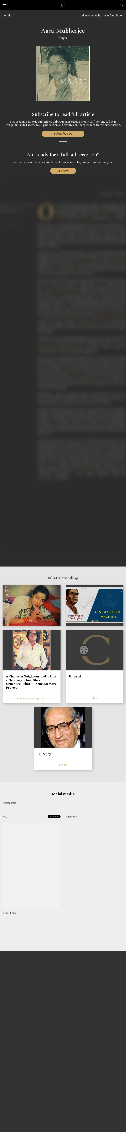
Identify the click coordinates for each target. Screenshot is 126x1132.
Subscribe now (63, 133)
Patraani (75, 676)
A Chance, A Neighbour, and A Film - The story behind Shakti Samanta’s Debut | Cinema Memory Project (31, 682)
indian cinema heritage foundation (101, 15)
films (94, 698)
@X (5, 816)
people (7, 15)
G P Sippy (44, 754)
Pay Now (63, 170)
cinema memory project (31, 698)
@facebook (72, 816)
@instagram (9, 802)
